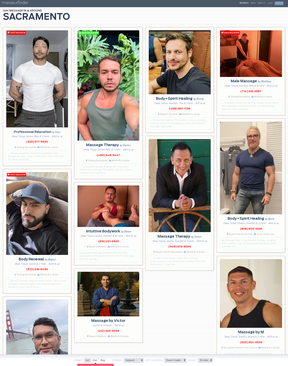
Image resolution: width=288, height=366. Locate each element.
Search (244, 3)
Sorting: (117, 360)
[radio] (87, 360)
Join (270, 3)
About (261, 3)
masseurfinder (15, 3)
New (253, 3)
